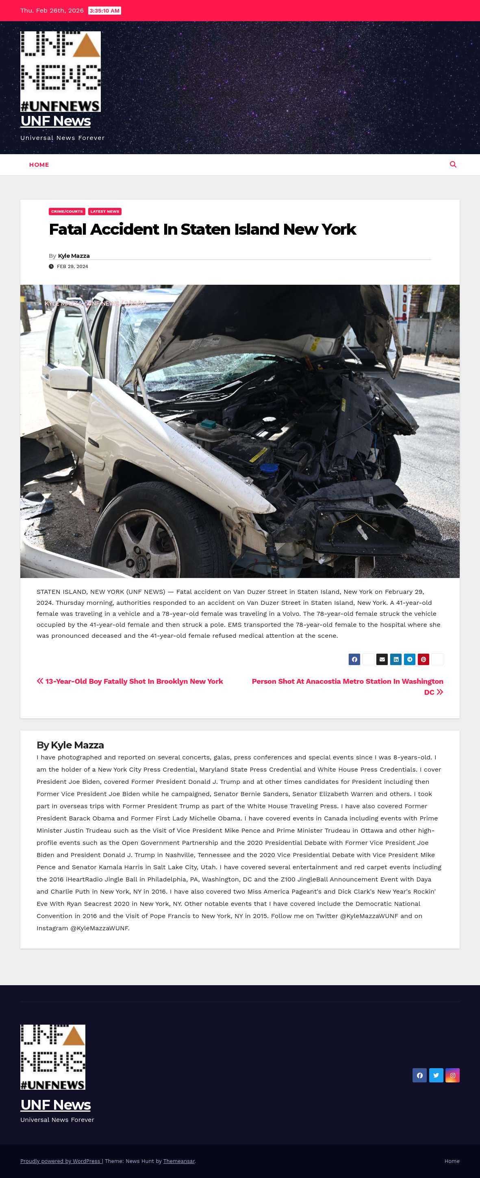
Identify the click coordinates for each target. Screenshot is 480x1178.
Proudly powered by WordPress (61, 1161)
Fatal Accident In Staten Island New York (202, 229)
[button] (453, 164)
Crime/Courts (67, 211)
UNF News (55, 120)
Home (39, 164)
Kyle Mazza (74, 256)
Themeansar (179, 1161)
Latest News (105, 211)
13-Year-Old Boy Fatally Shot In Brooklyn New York (130, 681)
